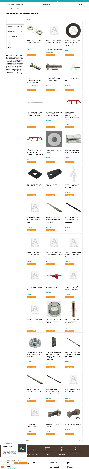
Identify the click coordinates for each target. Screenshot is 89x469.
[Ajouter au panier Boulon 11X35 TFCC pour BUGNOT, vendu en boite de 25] (69, 434)
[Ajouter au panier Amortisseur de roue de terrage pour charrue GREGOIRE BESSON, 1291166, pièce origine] (31, 230)
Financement (69, 463)
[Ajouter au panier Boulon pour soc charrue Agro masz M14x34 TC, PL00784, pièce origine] (50, 434)
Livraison (69, 465)
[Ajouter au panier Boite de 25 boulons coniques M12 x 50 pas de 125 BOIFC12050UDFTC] (69, 401)
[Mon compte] (80, 5)
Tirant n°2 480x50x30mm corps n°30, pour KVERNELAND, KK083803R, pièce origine (34, 114)
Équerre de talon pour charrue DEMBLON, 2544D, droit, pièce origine (54, 254)
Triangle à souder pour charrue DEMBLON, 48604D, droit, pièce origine (35, 287)
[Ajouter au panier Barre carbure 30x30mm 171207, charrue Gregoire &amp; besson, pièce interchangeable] (50, 401)
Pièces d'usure (13, 8)
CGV (68, 466)
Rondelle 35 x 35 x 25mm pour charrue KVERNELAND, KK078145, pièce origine (53, 321)
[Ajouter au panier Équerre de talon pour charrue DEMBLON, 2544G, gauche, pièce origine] (31, 264)
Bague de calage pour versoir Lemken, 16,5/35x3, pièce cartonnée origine (34, 42)
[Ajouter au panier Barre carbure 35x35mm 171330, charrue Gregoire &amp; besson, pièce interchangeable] (31, 401)
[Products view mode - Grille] (27, 19)
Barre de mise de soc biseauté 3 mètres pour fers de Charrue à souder (54, 42)
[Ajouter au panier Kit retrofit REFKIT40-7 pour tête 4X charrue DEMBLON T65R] (50, 297)
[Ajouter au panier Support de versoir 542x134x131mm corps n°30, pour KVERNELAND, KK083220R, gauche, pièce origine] (69, 127)
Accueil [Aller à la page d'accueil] (7, 8)
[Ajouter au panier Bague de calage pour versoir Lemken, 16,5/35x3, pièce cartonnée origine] (31, 55)
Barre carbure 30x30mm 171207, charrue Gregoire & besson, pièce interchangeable (53, 391)
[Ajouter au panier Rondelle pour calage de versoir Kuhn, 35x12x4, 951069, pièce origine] (50, 162)
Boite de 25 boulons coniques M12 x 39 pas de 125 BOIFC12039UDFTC (34, 424)
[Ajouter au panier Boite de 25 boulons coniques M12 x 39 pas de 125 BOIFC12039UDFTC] (31, 434)
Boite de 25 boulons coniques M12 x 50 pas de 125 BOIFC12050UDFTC (72, 391)
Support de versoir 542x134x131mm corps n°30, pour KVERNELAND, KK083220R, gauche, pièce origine (72, 116)
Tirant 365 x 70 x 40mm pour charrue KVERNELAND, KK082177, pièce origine (72, 287)
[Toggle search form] (77, 5)
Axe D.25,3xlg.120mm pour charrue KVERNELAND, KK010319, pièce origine (72, 321)
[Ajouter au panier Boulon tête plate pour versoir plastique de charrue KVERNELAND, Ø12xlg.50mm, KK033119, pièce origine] (31, 90)
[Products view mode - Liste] (29, 19)
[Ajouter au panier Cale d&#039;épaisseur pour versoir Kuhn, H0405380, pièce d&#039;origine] (31, 195)
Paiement (69, 462)
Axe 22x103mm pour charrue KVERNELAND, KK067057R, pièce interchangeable (53, 78)
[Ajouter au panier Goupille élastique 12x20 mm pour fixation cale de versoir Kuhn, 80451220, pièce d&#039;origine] (69, 162)
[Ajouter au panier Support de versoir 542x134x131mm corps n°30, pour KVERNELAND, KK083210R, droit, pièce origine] (31, 162)
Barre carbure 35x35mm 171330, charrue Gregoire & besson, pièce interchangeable (34, 391)
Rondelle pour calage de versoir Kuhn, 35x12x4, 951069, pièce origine (54, 150)
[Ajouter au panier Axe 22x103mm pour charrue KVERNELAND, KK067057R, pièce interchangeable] (50, 90)
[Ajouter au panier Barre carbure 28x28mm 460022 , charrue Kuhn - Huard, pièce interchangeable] (69, 367)
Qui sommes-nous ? (53, 462)
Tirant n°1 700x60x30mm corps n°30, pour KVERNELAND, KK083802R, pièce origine (54, 114)
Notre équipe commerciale (55, 466)
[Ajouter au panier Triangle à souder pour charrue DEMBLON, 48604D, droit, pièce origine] (31, 297)
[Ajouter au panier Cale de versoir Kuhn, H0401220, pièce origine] (50, 195)
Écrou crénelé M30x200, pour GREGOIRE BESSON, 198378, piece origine (35, 354)
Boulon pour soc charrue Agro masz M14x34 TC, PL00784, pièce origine (53, 424)
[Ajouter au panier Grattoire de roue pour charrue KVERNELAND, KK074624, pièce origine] (31, 331)
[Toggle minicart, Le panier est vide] (82, 5)
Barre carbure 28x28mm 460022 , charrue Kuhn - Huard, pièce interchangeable (73, 354)
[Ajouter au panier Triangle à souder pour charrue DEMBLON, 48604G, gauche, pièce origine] (69, 264)
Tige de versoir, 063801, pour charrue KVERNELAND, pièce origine (72, 78)
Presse (33, 462)
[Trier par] (75, 19)
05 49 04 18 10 (12, 463)
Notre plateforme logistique (55, 465)
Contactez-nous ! (26, 463)
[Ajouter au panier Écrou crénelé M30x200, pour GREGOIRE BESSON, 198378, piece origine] (31, 367)
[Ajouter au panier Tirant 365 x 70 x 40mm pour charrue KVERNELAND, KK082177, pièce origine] (69, 297)
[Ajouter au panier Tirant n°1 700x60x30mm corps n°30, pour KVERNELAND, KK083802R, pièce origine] (50, 127)
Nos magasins (52, 463)
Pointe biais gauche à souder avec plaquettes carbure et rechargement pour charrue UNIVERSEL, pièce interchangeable (53, 356)
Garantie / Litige (70, 467)
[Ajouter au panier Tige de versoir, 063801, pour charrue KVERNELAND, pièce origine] (69, 90)
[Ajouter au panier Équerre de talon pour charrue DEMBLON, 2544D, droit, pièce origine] (50, 264)
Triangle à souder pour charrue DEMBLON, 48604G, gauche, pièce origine (73, 254)
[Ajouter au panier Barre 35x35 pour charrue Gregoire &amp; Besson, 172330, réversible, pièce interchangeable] (50, 230)
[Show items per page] (80, 440)
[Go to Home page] (44, 4)
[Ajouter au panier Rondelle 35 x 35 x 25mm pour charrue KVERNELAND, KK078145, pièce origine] (50, 331)
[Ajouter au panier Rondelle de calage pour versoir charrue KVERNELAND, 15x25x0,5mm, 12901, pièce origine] (69, 55)
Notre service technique (54, 467)
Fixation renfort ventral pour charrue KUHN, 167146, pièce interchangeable (72, 185)
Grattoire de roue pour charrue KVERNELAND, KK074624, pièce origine (34, 321)
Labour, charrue (20, 8)
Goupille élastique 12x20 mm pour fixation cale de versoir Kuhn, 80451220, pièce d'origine (73, 150)
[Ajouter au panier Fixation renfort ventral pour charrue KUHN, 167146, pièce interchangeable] (69, 195)
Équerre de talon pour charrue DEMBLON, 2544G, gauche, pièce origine (34, 254)
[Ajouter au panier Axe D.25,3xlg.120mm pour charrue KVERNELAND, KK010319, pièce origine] (69, 331)
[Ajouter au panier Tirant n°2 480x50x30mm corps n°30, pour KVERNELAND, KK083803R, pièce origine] (31, 127)
